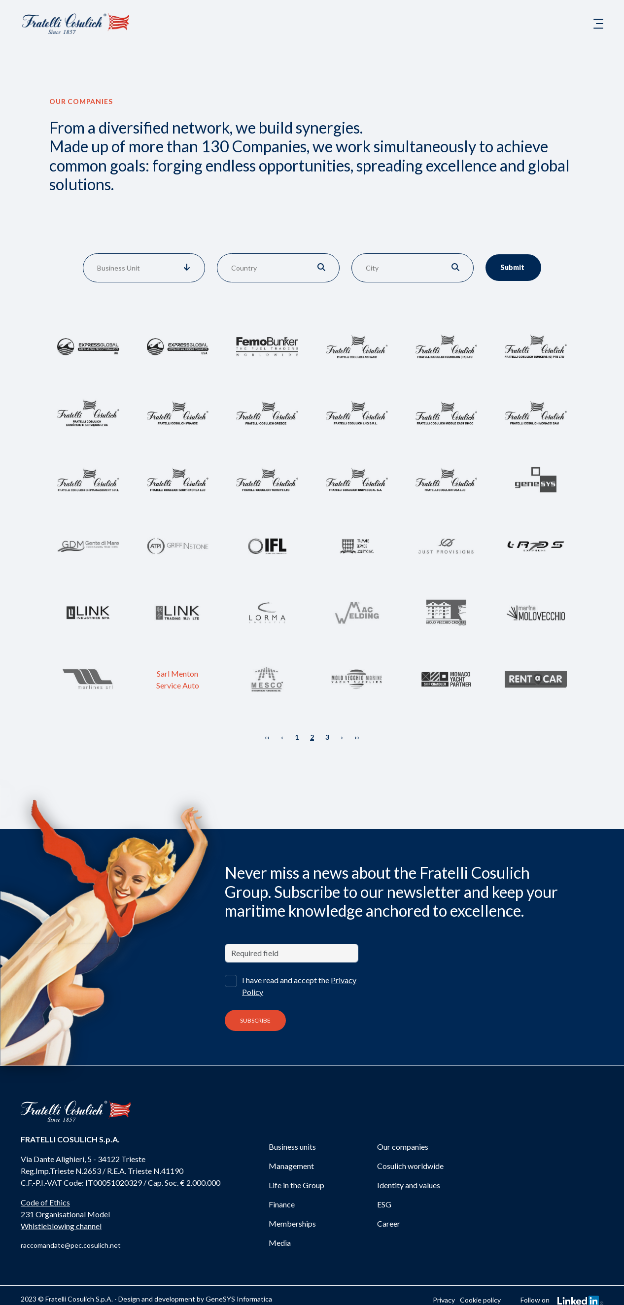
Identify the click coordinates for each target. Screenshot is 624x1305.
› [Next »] (342, 737)
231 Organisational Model (65, 1214)
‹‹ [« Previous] (267, 737)
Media (280, 1242)
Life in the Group (296, 1185)
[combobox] (128, 268)
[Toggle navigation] (598, 24)
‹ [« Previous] (282, 737)
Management (291, 1165)
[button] (187, 268)
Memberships (292, 1223)
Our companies (402, 1146)
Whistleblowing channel (61, 1226)
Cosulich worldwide (410, 1165)
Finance (282, 1204)
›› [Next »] (356, 737)
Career (388, 1223)
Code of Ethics (45, 1202)
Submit (514, 267)
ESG (384, 1204)
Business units (292, 1146)
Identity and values (408, 1185)
